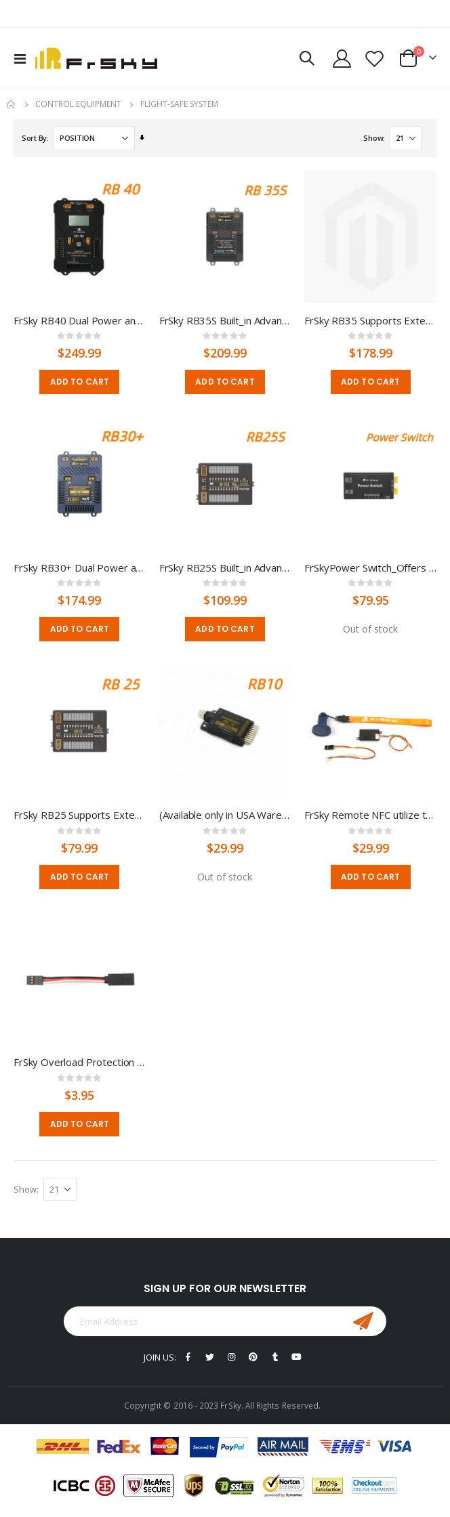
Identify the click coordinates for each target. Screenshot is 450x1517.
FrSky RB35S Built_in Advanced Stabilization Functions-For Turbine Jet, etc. (225, 320)
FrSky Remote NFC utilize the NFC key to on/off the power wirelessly (370, 814)
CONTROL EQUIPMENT (78, 104)
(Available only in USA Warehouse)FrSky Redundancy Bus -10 (225, 814)
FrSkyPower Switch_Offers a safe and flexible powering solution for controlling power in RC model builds (370, 567)
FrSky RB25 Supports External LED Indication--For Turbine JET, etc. (80, 814)
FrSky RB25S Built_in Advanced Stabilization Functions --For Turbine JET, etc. (225, 567)
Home (11, 104)
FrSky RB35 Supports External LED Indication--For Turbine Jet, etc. (370, 320)
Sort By (34, 138)
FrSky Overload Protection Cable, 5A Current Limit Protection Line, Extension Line (80, 1062)
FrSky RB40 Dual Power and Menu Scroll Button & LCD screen (80, 320)
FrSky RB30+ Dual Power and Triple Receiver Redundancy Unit (80, 567)
